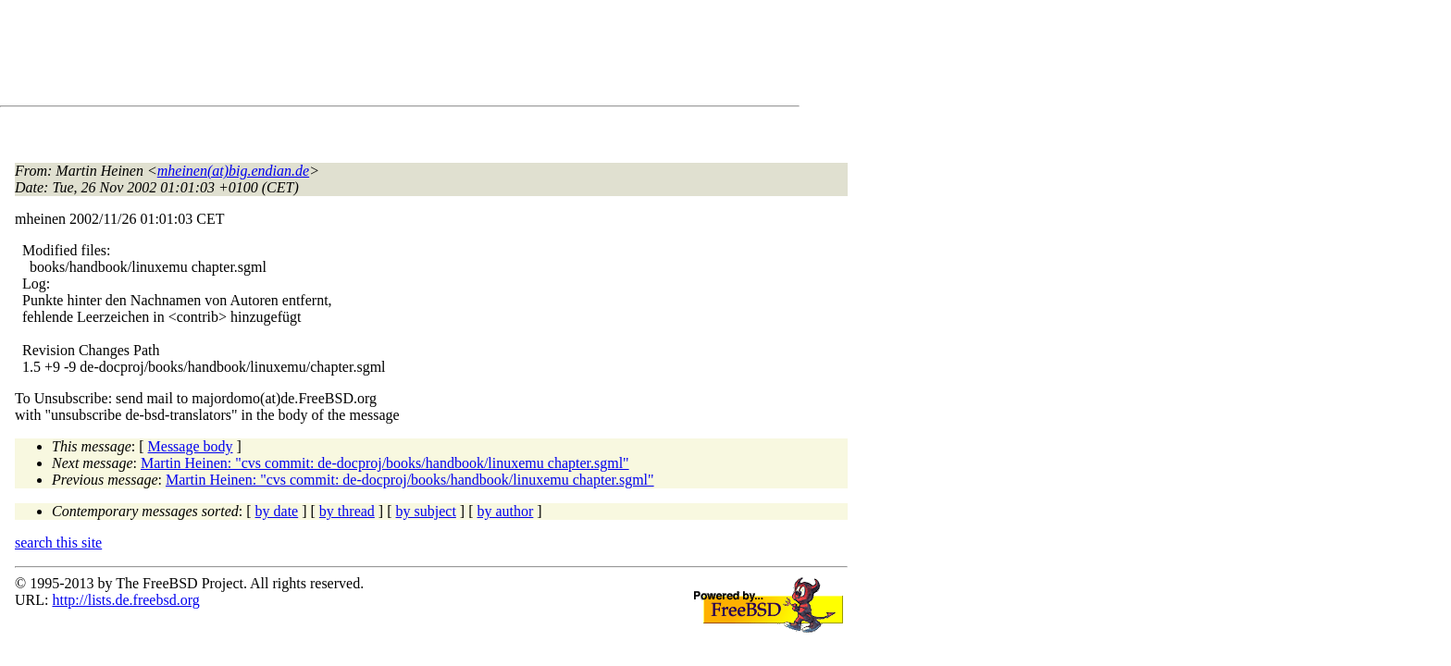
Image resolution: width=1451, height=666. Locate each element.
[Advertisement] (351, 56)
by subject (426, 511)
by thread (347, 511)
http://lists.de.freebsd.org (125, 600)
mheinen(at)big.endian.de (233, 171)
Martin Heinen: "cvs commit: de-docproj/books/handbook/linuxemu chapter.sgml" (385, 463)
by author (505, 511)
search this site (58, 542)
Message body (190, 446)
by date (277, 511)
